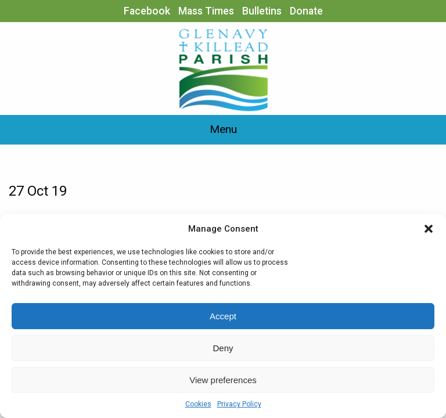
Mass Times (206, 11)
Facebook (147, 11)
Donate (306, 11)
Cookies (198, 404)
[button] (428, 229)
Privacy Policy (239, 404)
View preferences (223, 380)
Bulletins (262, 11)
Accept (223, 316)
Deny (223, 348)
